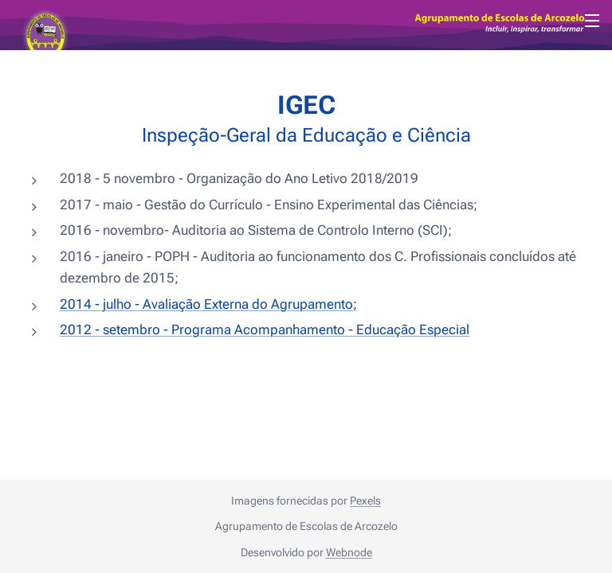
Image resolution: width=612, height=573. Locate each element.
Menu (592, 20)
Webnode (349, 552)
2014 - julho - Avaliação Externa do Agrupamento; (208, 303)
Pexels (365, 500)
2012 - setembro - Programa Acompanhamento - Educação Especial (264, 329)
